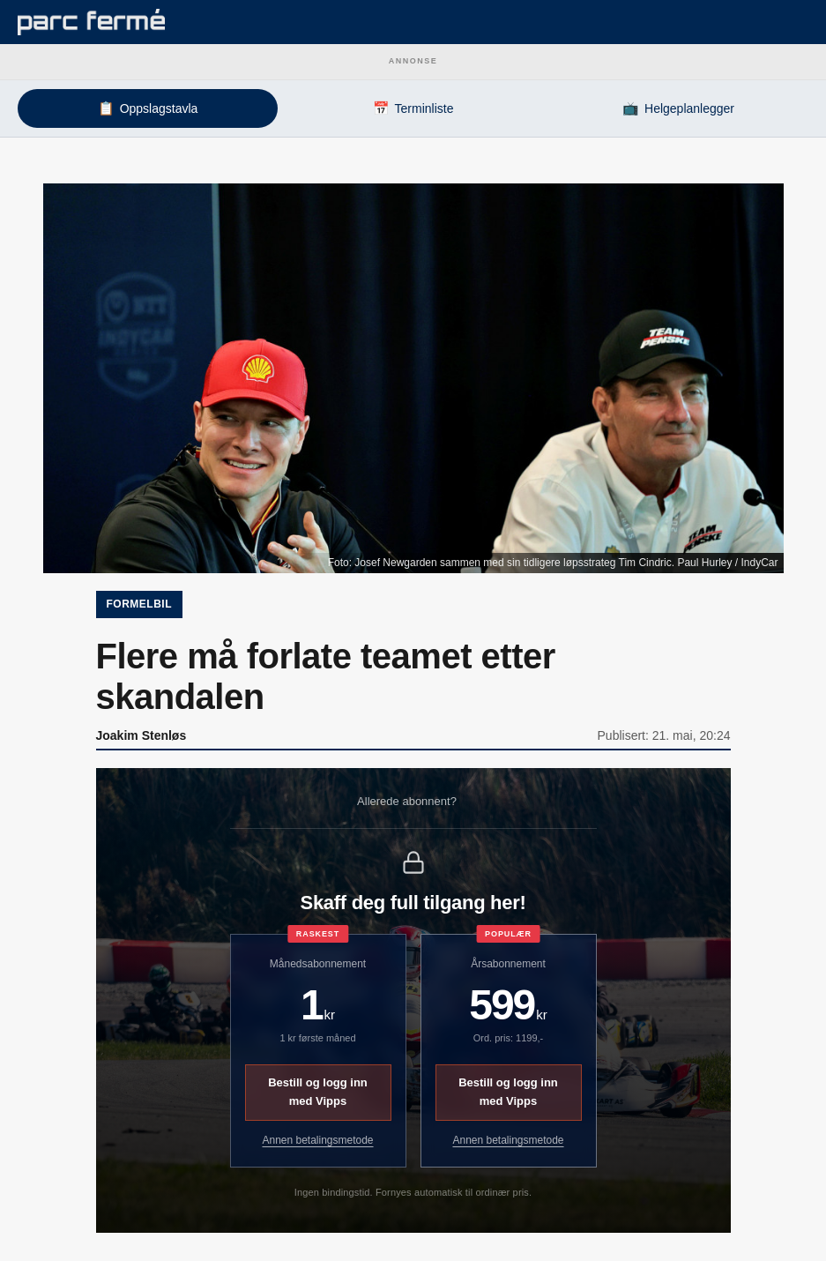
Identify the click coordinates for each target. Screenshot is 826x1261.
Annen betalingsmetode (317, 1140)
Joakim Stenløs (141, 735)
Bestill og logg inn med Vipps (318, 1092)
